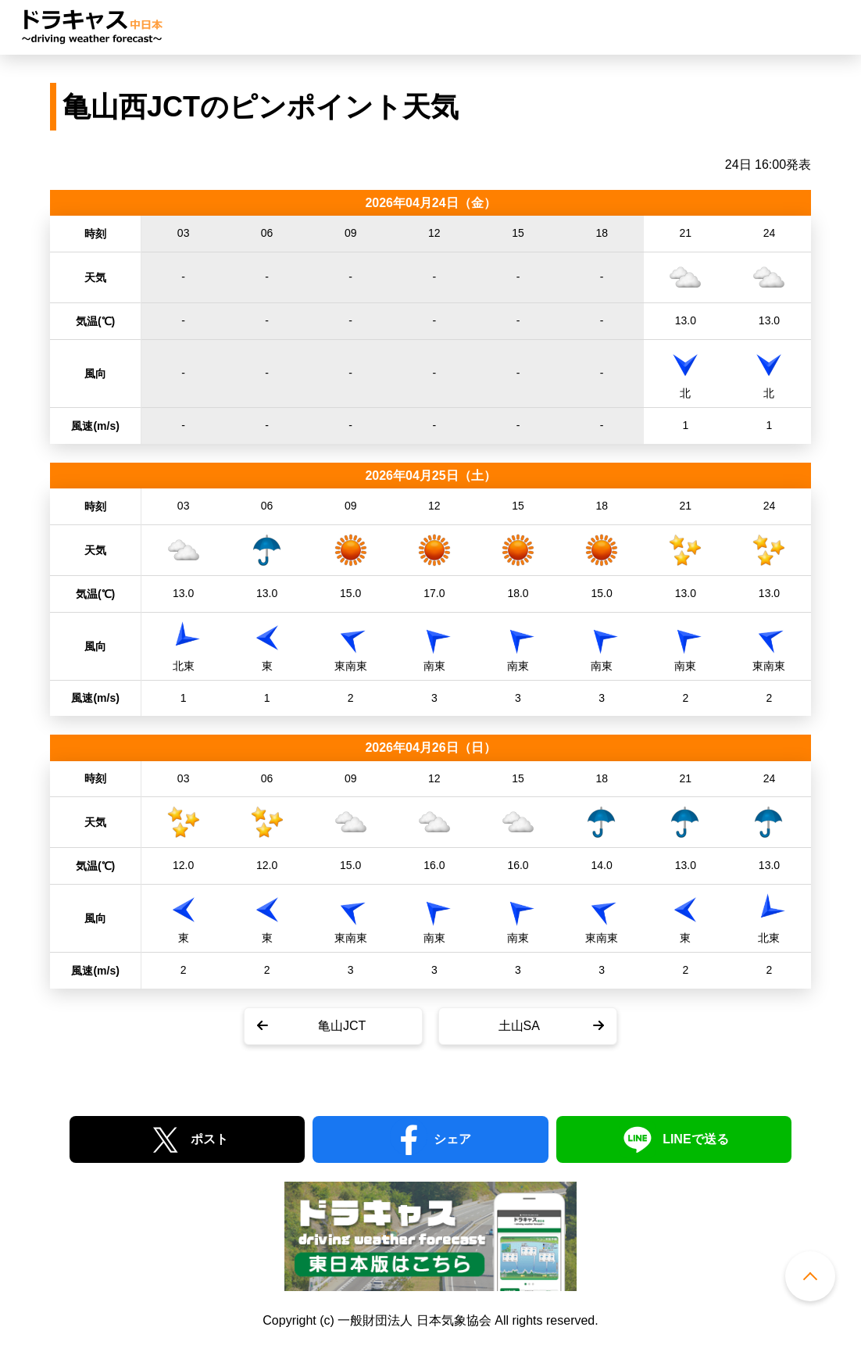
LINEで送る (695, 1139)
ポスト (209, 1139)
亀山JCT (342, 1025)
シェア (452, 1139)
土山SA (519, 1025)
